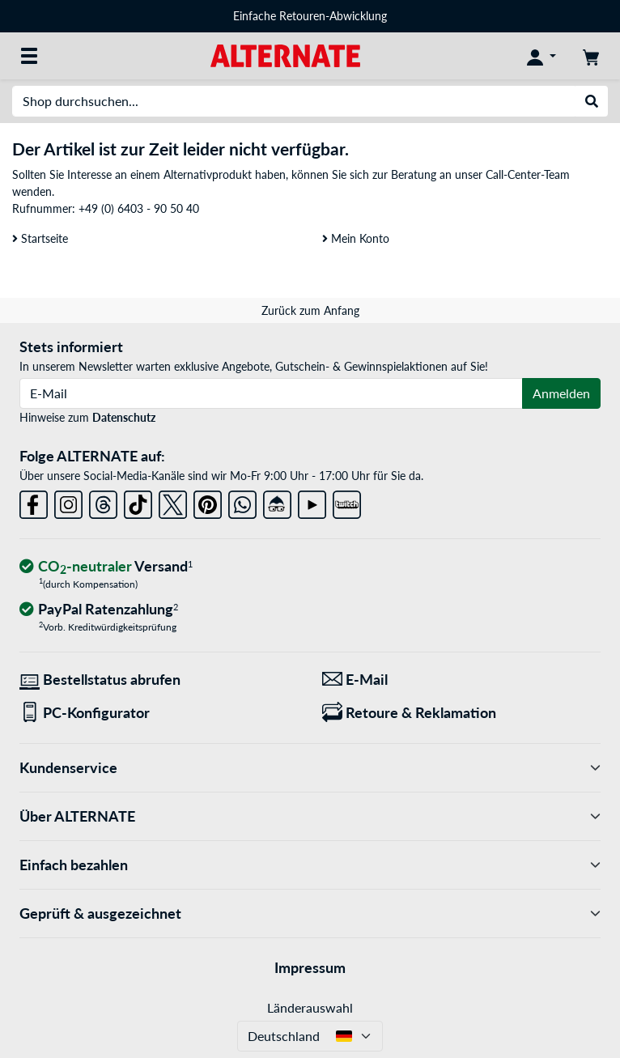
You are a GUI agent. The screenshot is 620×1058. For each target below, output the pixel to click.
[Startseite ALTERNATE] (285, 54)
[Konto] (541, 56)
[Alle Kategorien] (29, 56)
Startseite (40, 238)
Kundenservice (310, 768)
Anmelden (561, 393)
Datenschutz (123, 417)
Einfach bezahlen (310, 865)
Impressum (310, 967)
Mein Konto (355, 238)
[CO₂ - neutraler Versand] (106, 567)
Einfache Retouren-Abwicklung (310, 16)
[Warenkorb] (591, 56)
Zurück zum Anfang (310, 310)
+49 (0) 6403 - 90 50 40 (139, 208)
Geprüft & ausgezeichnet (310, 913)
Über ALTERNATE (310, 816)
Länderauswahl (310, 1007)
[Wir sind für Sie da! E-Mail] (461, 679)
